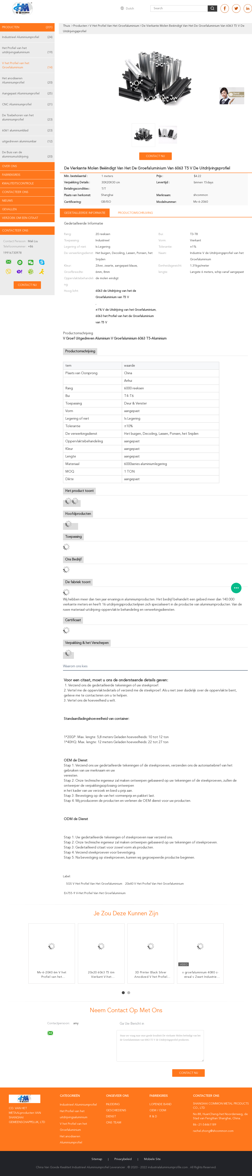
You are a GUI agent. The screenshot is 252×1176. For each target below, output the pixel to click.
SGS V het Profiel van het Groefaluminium (94, 883)
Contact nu (155, 156)
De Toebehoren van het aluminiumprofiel (27, 118)
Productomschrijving (135, 212)
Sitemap (97, 1159)
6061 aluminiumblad (27, 130)
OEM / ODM (158, 1110)
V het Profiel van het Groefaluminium (27, 66)
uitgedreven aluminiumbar (27, 141)
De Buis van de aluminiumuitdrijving (27, 155)
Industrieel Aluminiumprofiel (27, 37)
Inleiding (113, 1104)
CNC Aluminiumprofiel (27, 104)
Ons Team (113, 1122)
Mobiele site (152, 1159)
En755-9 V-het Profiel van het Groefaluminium (95, 893)
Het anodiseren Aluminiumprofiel (27, 81)
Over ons (9, 166)
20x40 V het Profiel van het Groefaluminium (154, 883)
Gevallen (9, 209)
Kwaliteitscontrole (18, 183)
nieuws (7, 200)
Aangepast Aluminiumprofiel (27, 93)
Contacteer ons (15, 192)
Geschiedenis (116, 1110)
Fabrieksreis (11, 174)
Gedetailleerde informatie (84, 212)
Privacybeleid (123, 1159)
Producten (27, 27)
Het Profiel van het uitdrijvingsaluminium (27, 50)
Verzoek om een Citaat (20, 218)
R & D (153, 1116)
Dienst (111, 1116)
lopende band (161, 1104)
